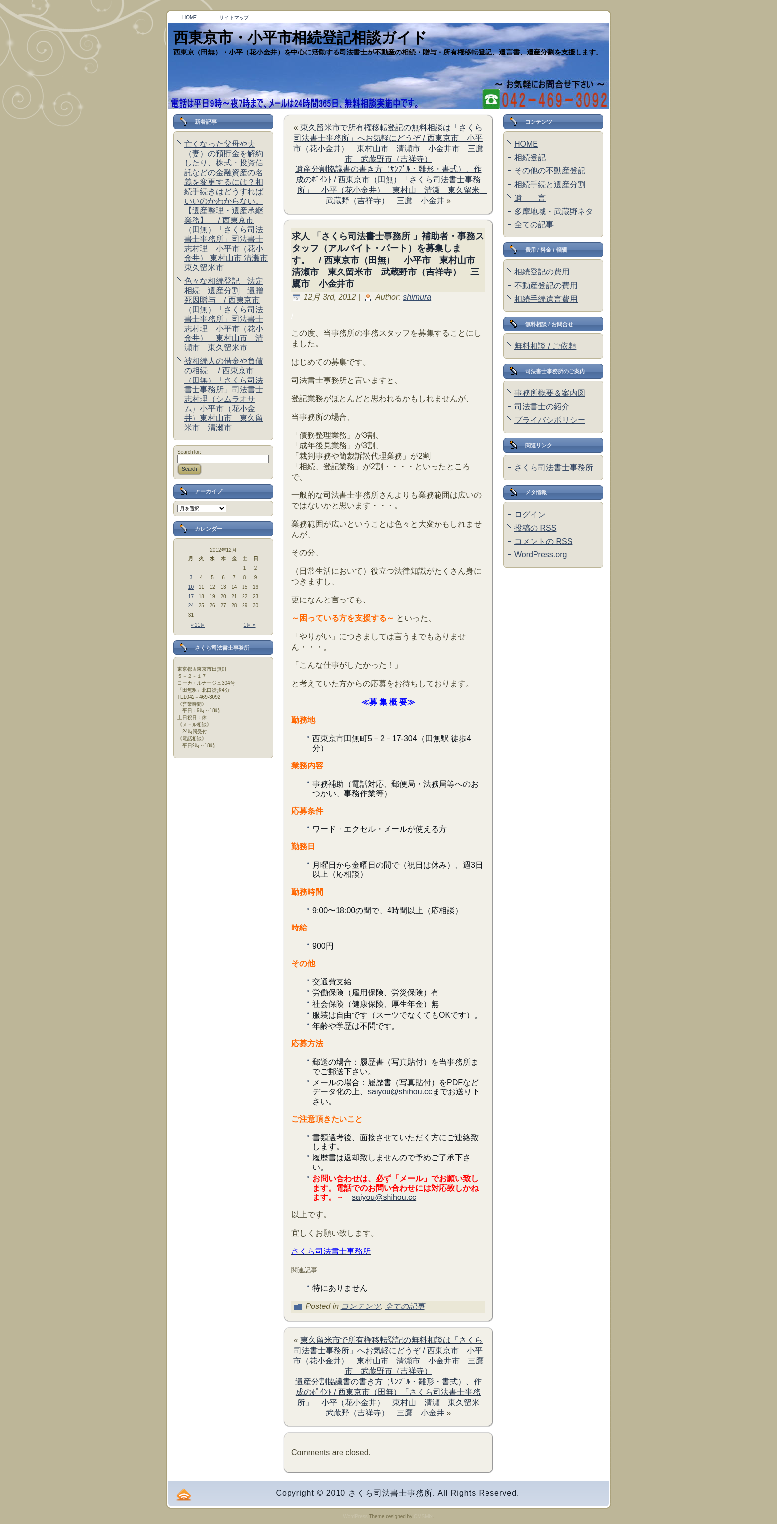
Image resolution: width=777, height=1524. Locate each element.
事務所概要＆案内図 (549, 393)
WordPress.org (540, 554)
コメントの (543, 541)
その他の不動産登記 (549, 170)
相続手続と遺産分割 (549, 184)
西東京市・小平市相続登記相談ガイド (300, 37)
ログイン (530, 514)
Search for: (189, 452)
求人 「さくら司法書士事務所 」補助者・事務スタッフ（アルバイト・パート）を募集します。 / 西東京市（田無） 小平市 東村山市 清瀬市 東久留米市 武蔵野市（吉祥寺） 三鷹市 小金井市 (388, 260)
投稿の (535, 528)
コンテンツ (361, 1306)
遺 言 (530, 198)
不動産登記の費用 (546, 285)
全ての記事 (405, 1306)
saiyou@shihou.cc (400, 1092)
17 (191, 596)
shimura (417, 297)
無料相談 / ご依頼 (545, 346)
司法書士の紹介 (542, 406)
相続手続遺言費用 (546, 299)
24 (191, 605)
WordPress (355, 1516)
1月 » (250, 625)
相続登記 (530, 157)
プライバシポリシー (549, 420)
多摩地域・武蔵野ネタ (553, 211)
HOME (526, 144)
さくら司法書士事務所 (553, 467)
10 (191, 587)
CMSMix (423, 1516)
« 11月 (198, 625)
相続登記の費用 (542, 272)
